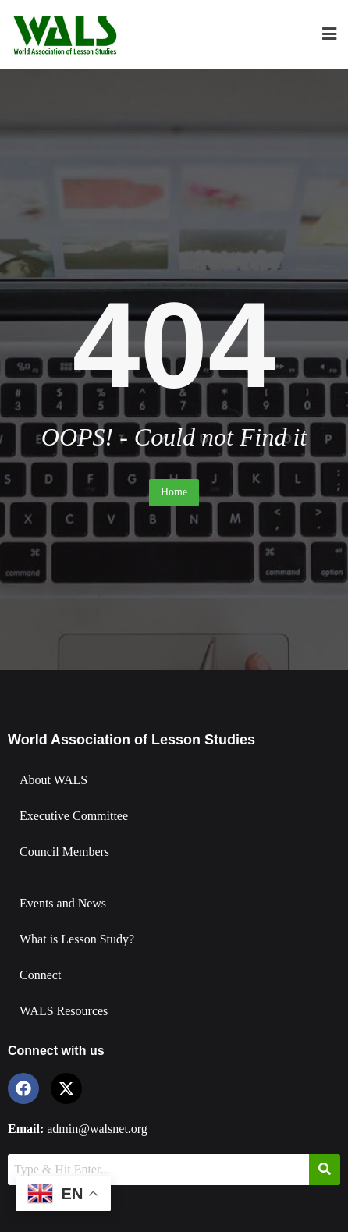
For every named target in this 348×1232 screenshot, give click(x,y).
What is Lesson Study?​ (77, 939)
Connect (40, 975)
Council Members (64, 851)
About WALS (53, 779)
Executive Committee (74, 815)
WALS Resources (64, 1010)
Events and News (63, 903)
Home (174, 492)
